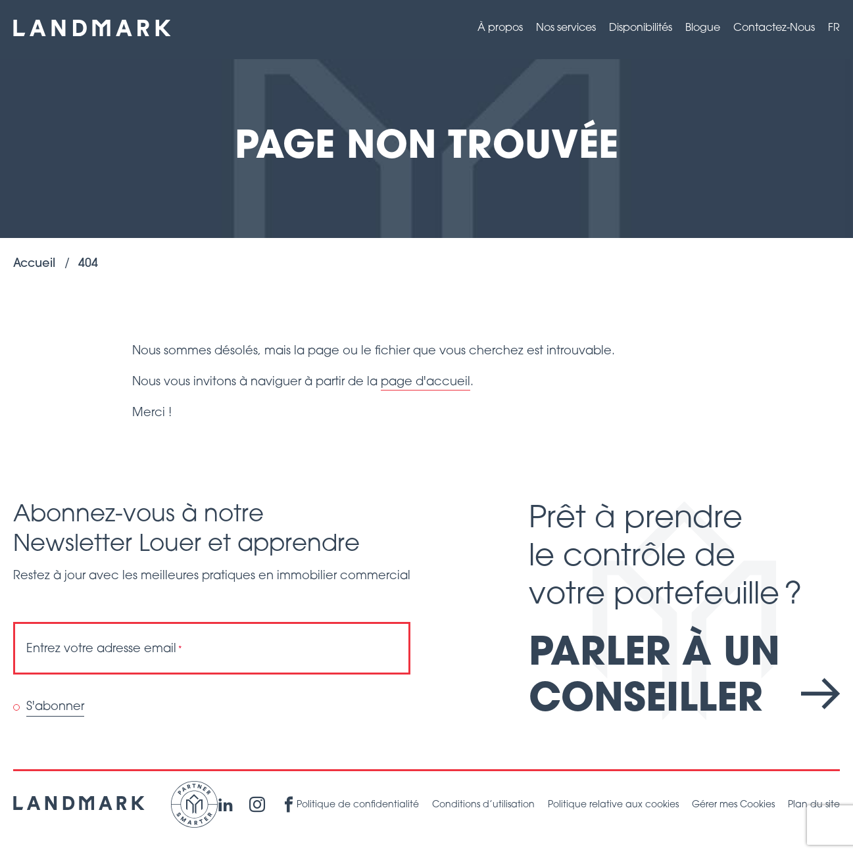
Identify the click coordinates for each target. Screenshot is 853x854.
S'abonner (55, 707)
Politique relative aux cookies (613, 805)
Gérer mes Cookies (733, 805)
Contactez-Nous (774, 28)
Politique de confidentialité (358, 805)
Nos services (566, 28)
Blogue (702, 28)
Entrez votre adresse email (104, 649)
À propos (500, 28)
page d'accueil (425, 382)
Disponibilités (640, 28)
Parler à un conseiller (684, 678)
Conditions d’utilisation (483, 805)
